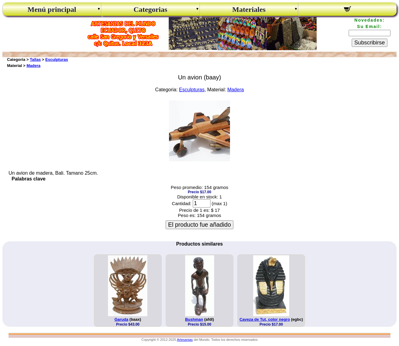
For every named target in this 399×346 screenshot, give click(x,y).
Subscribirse (369, 43)
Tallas (35, 59)
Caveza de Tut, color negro (264, 319)
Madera (34, 65)
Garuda (121, 319)
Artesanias (185, 339)
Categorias (150, 9)
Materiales (248, 9)
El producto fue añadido (199, 224)
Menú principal (51, 9)
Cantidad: (181, 203)
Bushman (194, 319)
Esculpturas (56, 59)
